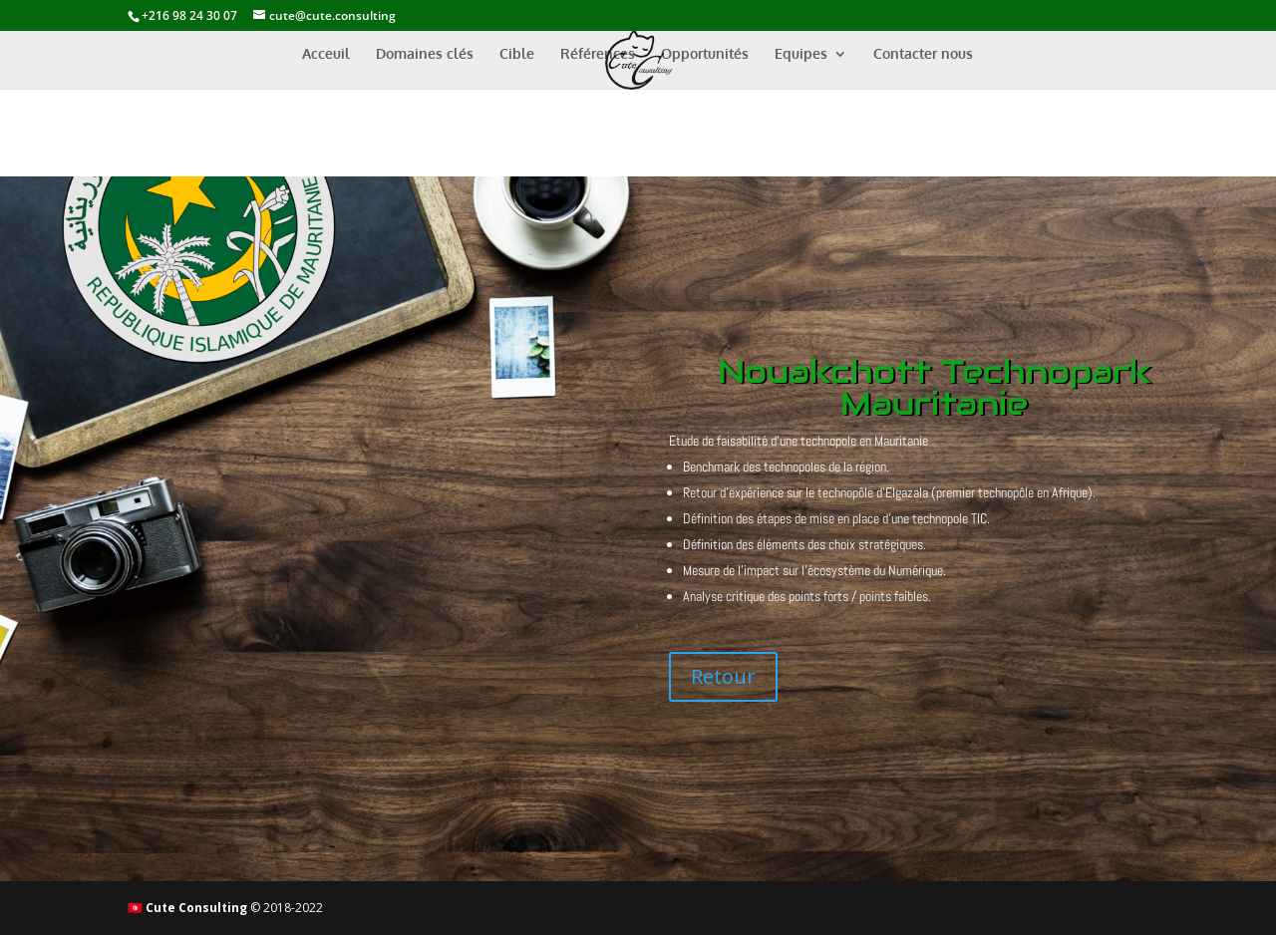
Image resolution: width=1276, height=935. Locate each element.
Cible (516, 54)
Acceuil (326, 54)
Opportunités (705, 54)
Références (597, 54)
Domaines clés (425, 54)
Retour (723, 676)
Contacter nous (923, 54)
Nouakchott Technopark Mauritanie (934, 387)
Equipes (801, 54)
